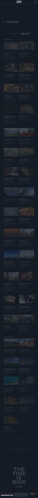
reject (32, 494)
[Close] (36, 494)
